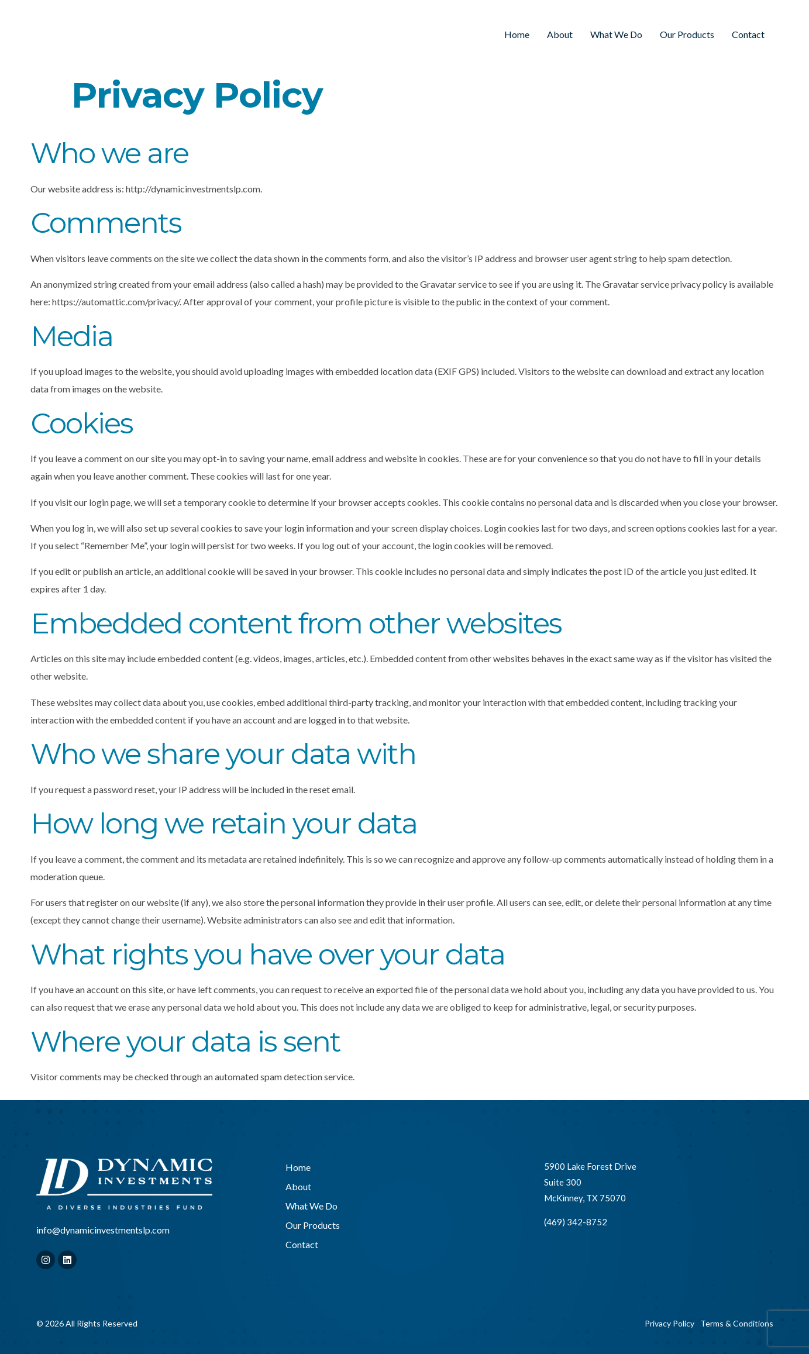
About (560, 34)
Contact (748, 34)
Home (516, 34)
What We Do (616, 34)
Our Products (687, 34)
